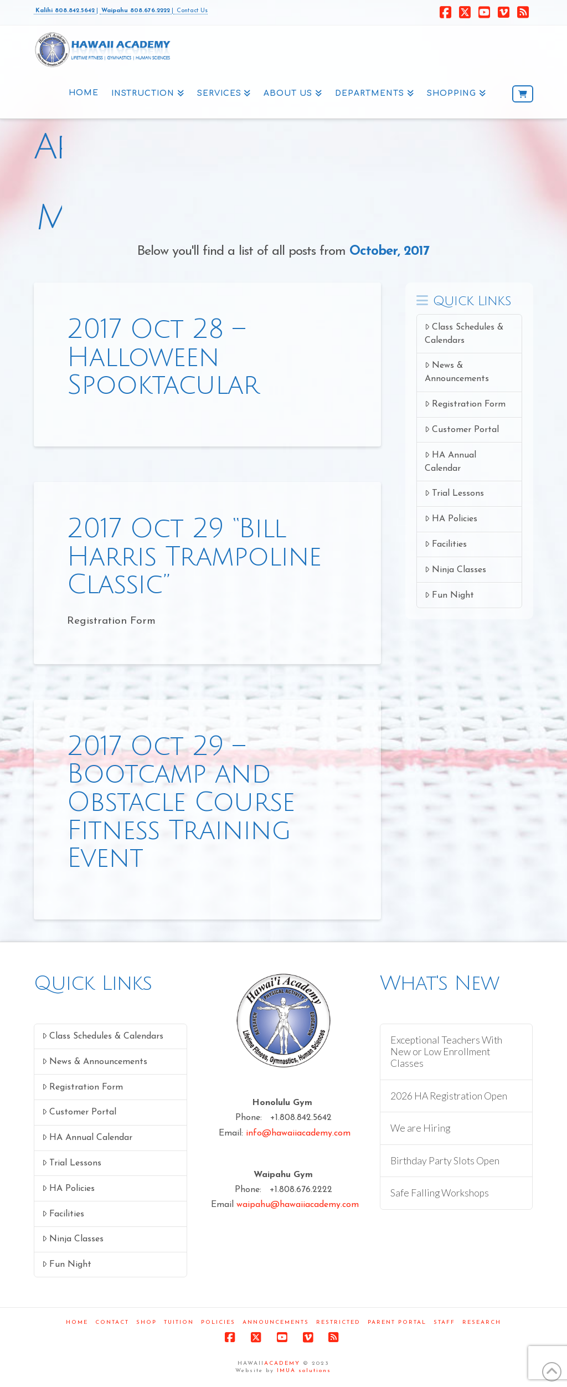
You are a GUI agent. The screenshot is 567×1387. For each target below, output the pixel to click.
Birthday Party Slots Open (444, 1161)
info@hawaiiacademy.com (298, 1133)
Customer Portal (462, 429)
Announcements (276, 1322)
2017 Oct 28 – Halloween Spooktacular (163, 357)
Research (481, 1322)
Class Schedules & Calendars (464, 333)
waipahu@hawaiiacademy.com (297, 1204)
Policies (218, 1322)
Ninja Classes (455, 569)
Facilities (446, 544)
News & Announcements (457, 372)
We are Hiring (420, 1128)
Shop (146, 1322)
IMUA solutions (304, 1371)
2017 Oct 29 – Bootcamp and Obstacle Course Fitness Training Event (180, 802)
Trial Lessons (454, 493)
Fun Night (449, 595)
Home (77, 1322)
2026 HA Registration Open (448, 1096)
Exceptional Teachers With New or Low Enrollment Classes (446, 1051)
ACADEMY (282, 1363)
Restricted (338, 1322)
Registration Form (465, 404)
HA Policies (451, 518)
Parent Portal (397, 1322)
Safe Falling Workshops (439, 1193)
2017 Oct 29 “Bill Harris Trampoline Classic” (194, 556)
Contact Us (190, 11)
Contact (112, 1322)
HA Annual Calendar (450, 461)
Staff (444, 1322)
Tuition (179, 1322)
